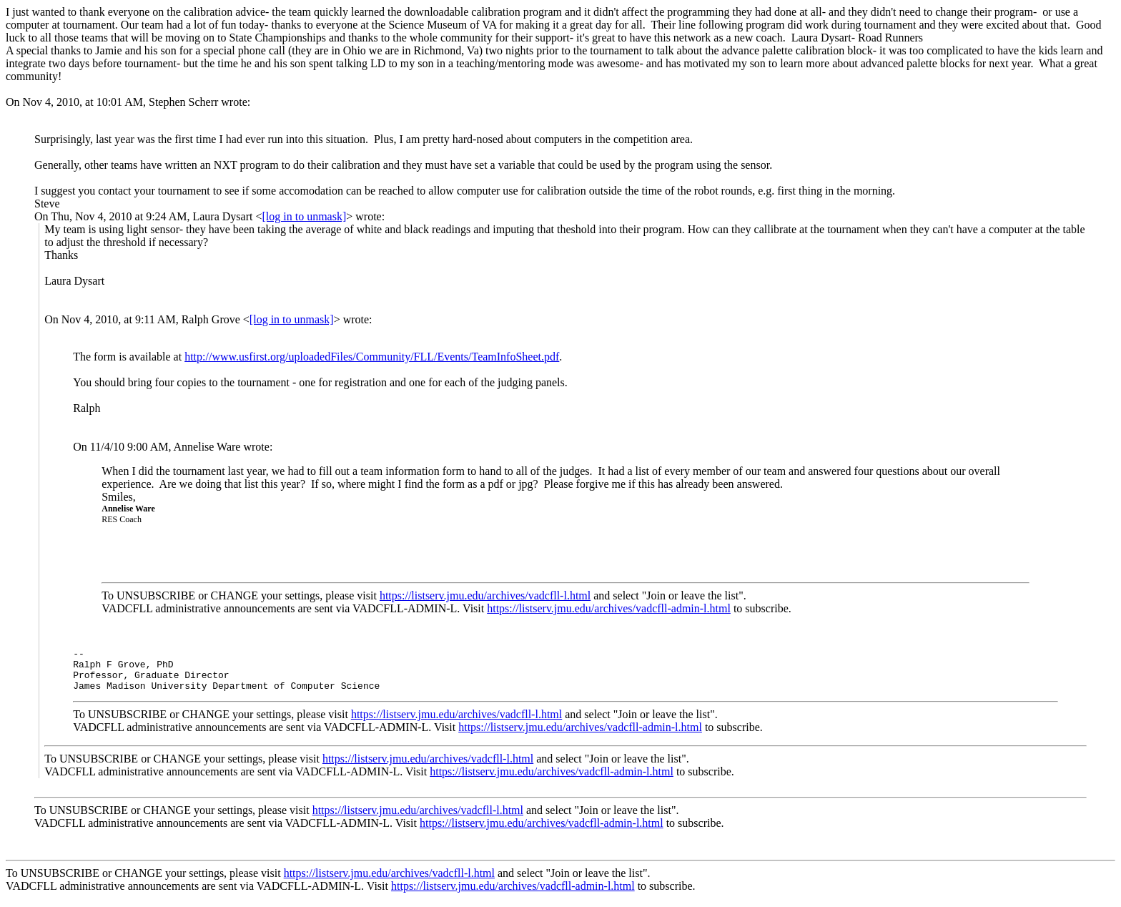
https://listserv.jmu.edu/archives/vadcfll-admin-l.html (609, 608)
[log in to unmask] (304, 216)
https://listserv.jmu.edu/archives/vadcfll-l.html (485, 595)
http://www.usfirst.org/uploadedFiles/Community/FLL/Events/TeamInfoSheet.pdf (371, 356)
